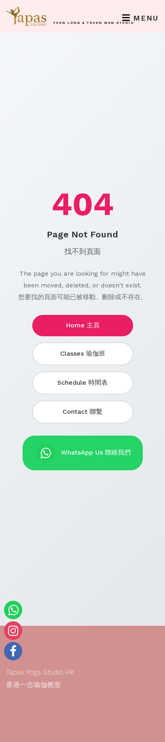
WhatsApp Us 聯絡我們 (84, 453)
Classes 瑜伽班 (82, 353)
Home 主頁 (83, 325)
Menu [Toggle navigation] (140, 18)
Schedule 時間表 (82, 382)
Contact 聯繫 (82, 411)
